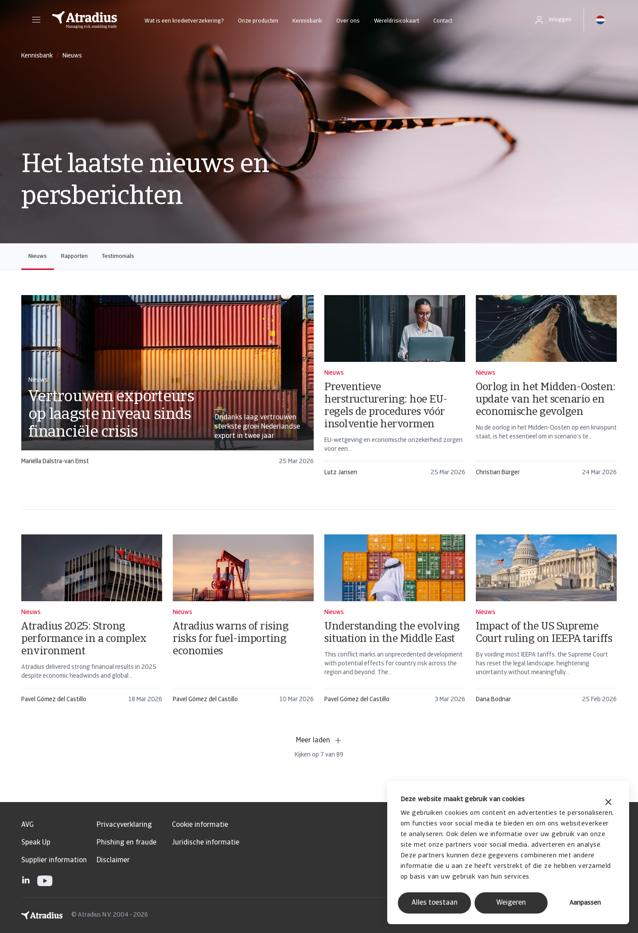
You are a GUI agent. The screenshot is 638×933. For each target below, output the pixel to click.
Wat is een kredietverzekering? (184, 21)
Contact (442, 21)
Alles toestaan (435, 902)
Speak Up (36, 842)
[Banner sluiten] (608, 803)
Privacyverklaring (124, 825)
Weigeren (511, 902)
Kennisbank (307, 21)
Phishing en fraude (126, 842)
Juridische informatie (205, 842)
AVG (27, 825)
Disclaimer (113, 860)
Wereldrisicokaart (396, 21)
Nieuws (37, 256)
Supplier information (54, 860)
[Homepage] (84, 20)
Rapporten (74, 256)
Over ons (348, 21)
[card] (167, 384)
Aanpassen (585, 903)
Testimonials (118, 256)
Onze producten (258, 21)
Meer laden (319, 740)
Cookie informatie (200, 825)
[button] (36, 20)
